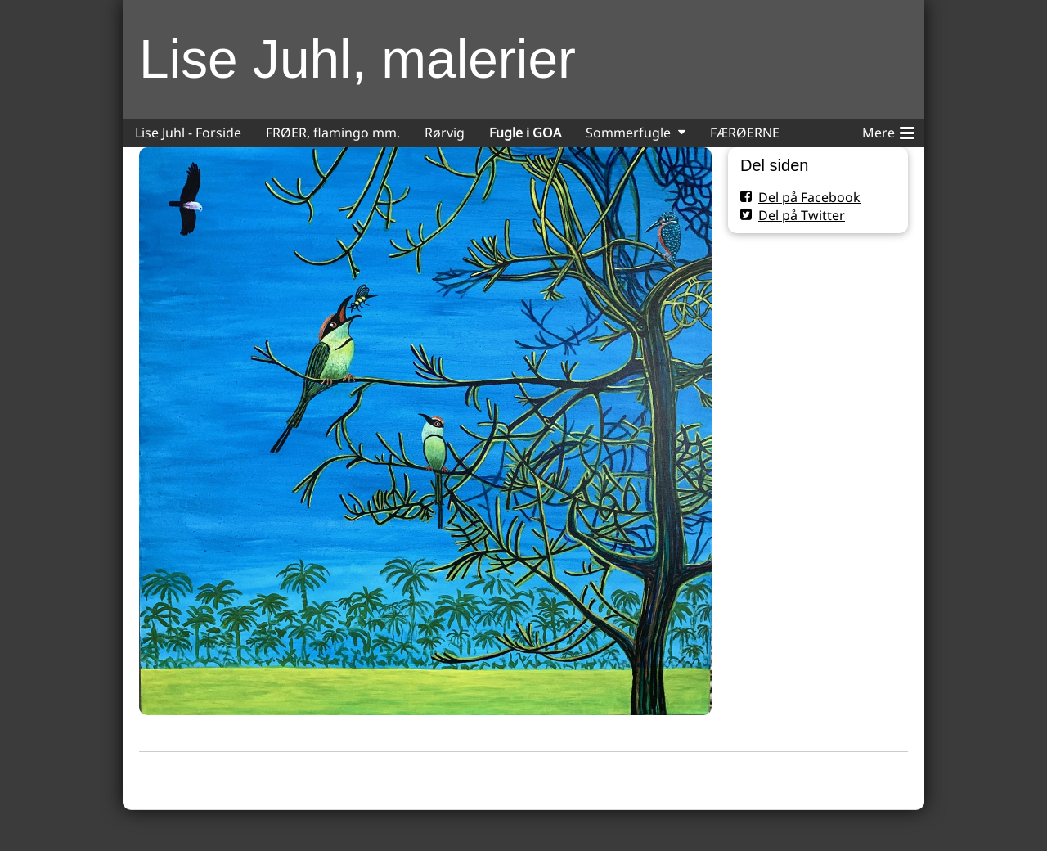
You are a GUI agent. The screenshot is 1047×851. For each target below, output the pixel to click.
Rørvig (445, 133)
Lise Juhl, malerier (357, 59)
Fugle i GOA (525, 133)
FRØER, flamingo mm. (333, 133)
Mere (888, 130)
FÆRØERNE (745, 133)
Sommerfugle (628, 133)
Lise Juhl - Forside (188, 133)
